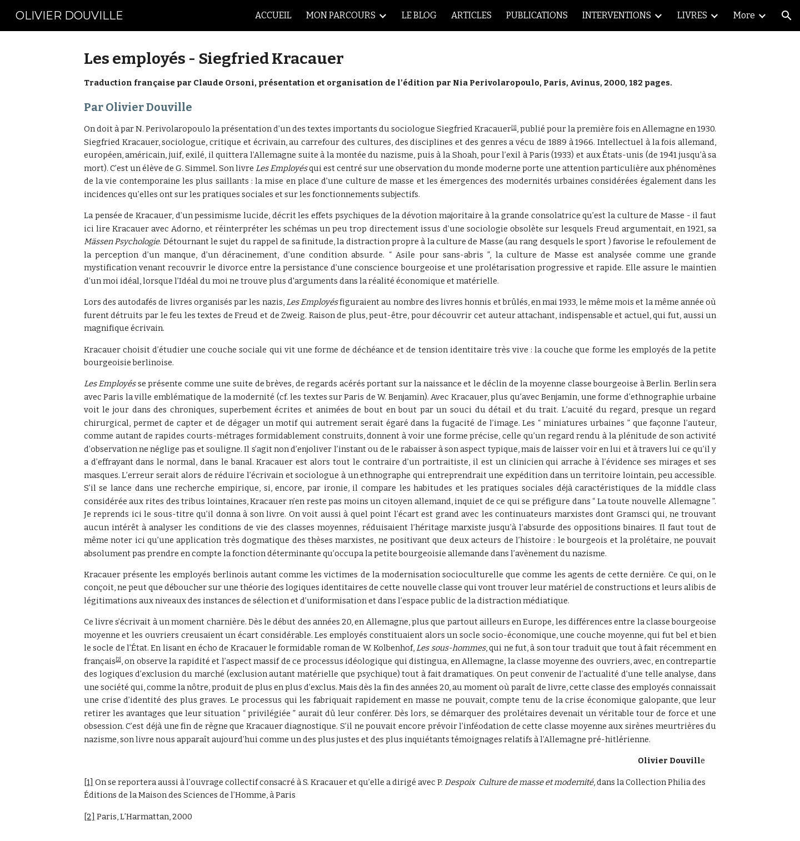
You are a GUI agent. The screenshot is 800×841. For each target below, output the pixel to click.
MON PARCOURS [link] (341, 15)
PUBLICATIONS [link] (537, 15)
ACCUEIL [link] (273, 15)
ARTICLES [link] (471, 15)
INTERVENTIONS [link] (616, 15)
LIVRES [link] (692, 15)
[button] (786, 15)
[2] (118, 659)
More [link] (744, 15)
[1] (514, 127)
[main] (400, 436)
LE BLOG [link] (419, 15)
